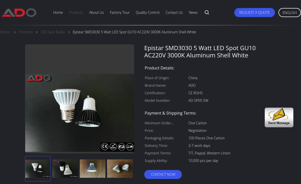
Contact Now (163, 174)
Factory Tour (120, 12)
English (290, 12)
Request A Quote (254, 12)
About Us (96, 12)
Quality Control (147, 12)
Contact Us (174, 12)
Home (58, 12)
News (193, 12)
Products (76, 12)
